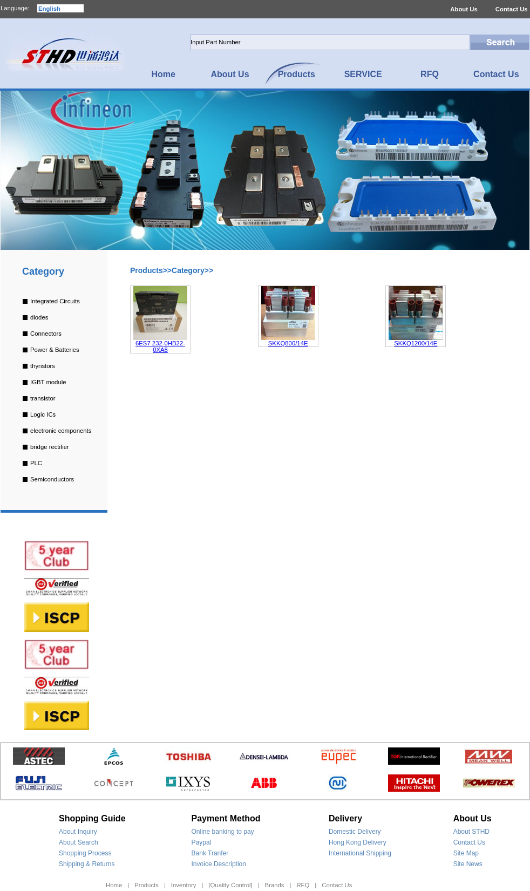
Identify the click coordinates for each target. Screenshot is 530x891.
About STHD (471, 831)
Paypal (202, 842)
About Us (463, 9)
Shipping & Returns (86, 864)
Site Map (466, 853)
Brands (274, 885)
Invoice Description (219, 864)
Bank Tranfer (210, 853)
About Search (78, 842)
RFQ (302, 885)
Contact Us (511, 9)
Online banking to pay (223, 831)
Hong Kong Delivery (357, 842)
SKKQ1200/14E (415, 343)
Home (114, 885)
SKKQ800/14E (288, 343)
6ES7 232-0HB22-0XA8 (160, 346)
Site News (468, 864)
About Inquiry (78, 831)
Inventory (183, 885)
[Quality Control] (230, 885)
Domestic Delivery (355, 831)
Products (146, 885)
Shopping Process (85, 853)
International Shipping (360, 853)
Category (43, 271)
